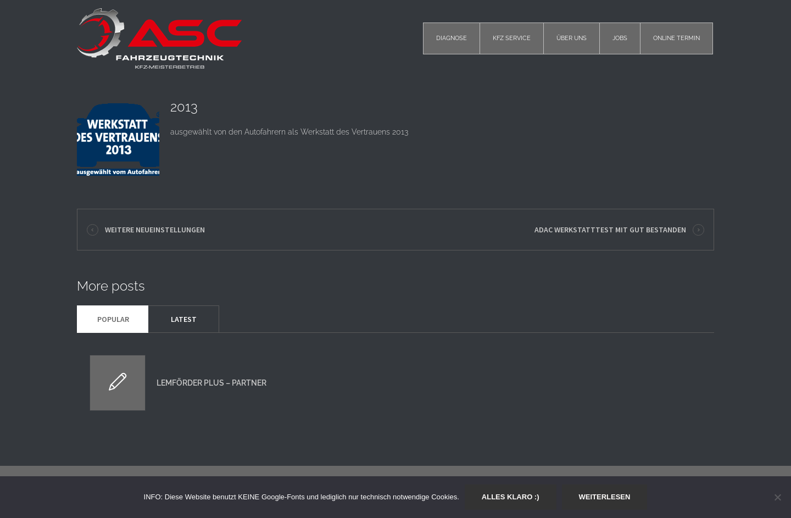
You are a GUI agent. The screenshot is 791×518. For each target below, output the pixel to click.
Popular (113, 319)
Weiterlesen (605, 497)
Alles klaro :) (510, 497)
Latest (184, 319)
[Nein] (777, 497)
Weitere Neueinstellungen (155, 230)
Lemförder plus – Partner (211, 382)
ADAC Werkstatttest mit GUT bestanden (610, 230)
